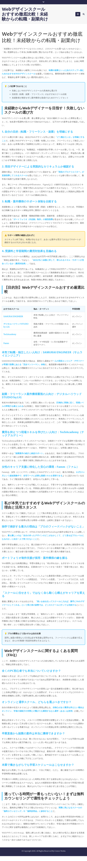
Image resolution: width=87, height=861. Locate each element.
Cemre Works (59, 856)
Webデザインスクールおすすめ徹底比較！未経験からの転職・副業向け (26, 16)
